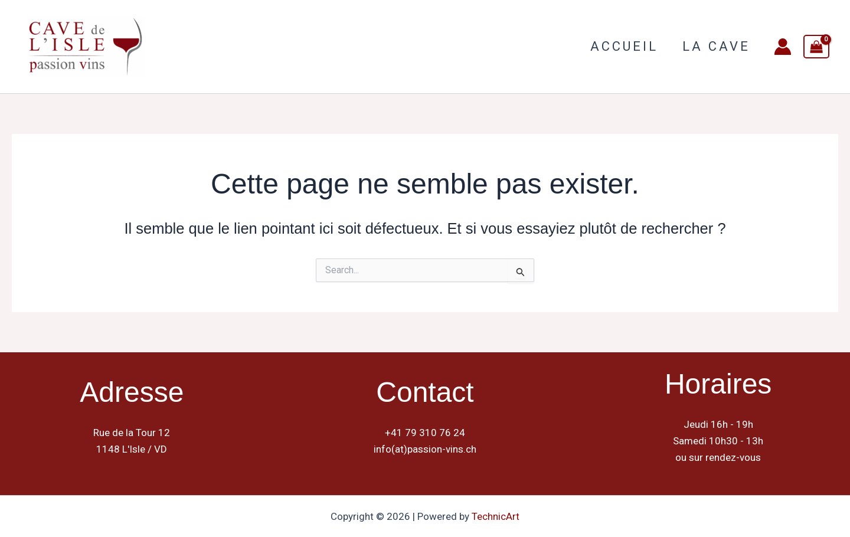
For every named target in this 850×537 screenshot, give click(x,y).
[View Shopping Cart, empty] (816, 46)
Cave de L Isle (203, 46)
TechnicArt (495, 516)
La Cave (715, 46)
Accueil (621, 46)
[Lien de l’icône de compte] (783, 46)
